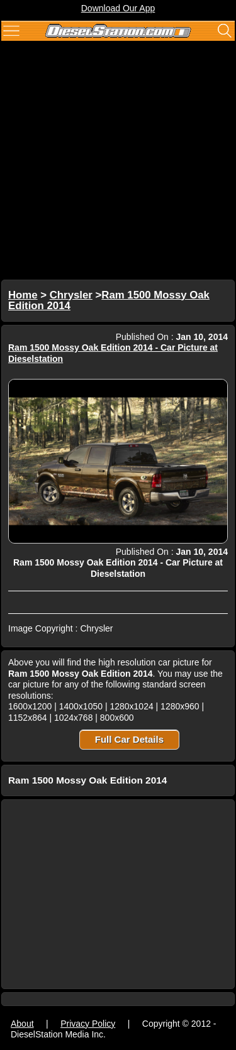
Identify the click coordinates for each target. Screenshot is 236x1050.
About (22, 1024)
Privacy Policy (87, 1024)
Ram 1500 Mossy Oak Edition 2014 (109, 300)
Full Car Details (129, 739)
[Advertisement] (118, 162)
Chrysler (71, 295)
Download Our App (118, 8)
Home (23, 295)
